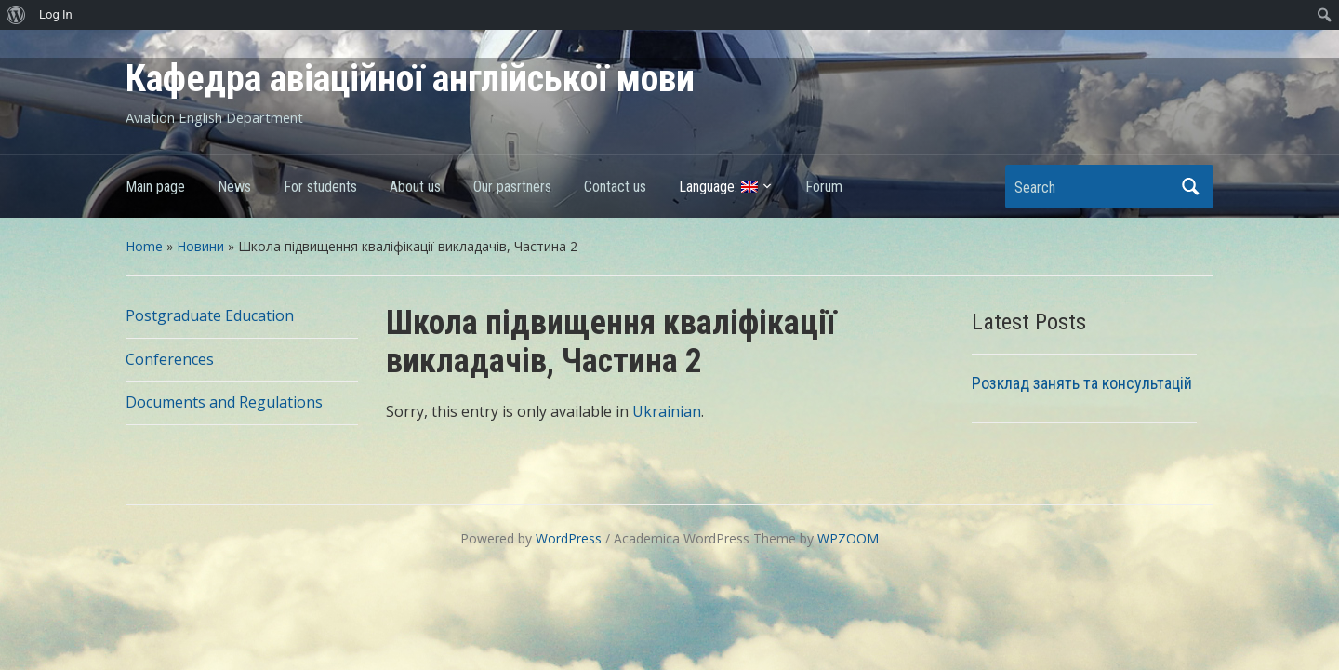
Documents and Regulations (224, 402)
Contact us (615, 186)
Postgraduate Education (210, 315)
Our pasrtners (512, 186)
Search (1190, 187)
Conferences (170, 359)
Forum (823, 186)
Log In (56, 14)
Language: (718, 186)
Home (144, 246)
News (234, 186)
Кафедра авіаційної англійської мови (410, 78)
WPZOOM (848, 538)
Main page (155, 186)
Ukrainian (666, 411)
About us (415, 186)
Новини (200, 246)
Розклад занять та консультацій (1082, 383)
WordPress (569, 538)
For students (320, 186)
